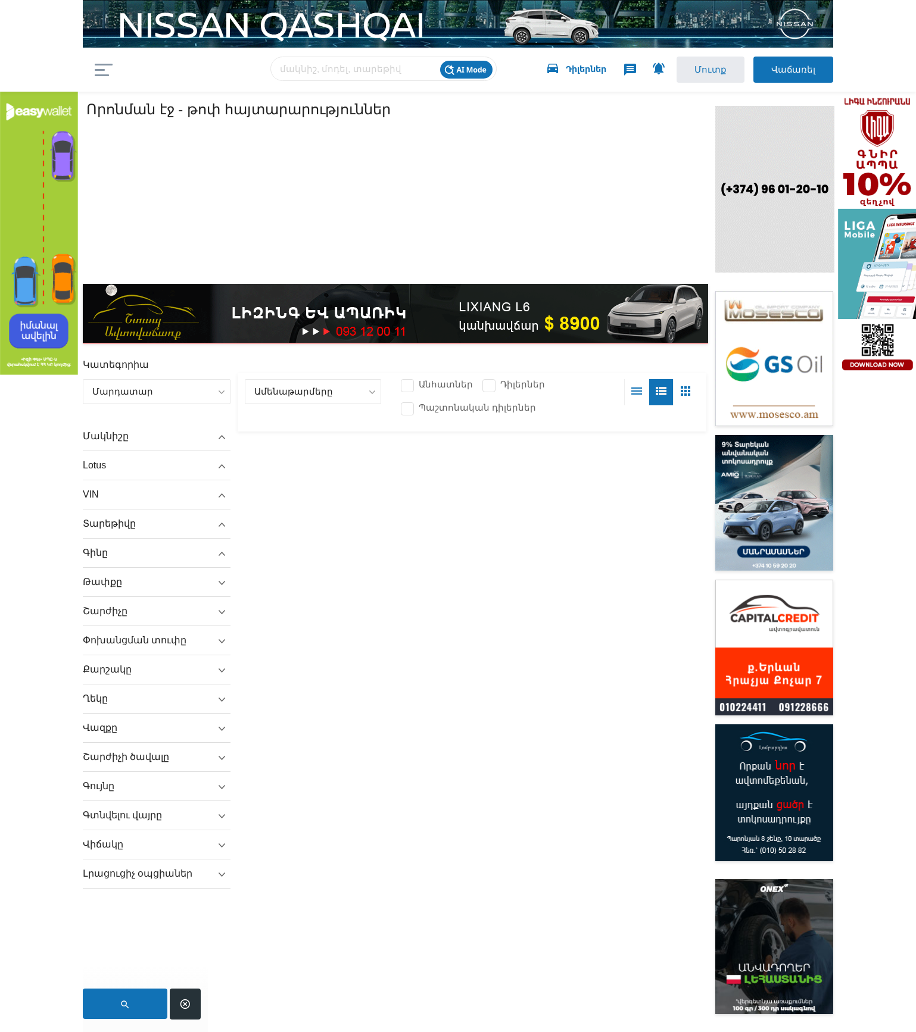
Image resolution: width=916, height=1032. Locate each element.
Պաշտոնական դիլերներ (477, 407)
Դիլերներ (522, 384)
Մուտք (710, 69)
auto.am (188, 70)
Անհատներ (446, 384)
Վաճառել (793, 69)
